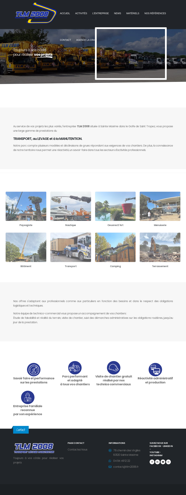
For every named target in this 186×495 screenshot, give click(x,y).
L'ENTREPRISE (100, 13)
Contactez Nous (77, 450)
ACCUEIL (65, 13)
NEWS (117, 13)
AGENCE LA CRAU (86, 40)
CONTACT (65, 40)
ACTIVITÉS (81, 13)
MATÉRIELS (132, 13)
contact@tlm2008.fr (126, 467)
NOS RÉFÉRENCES (155, 13)
